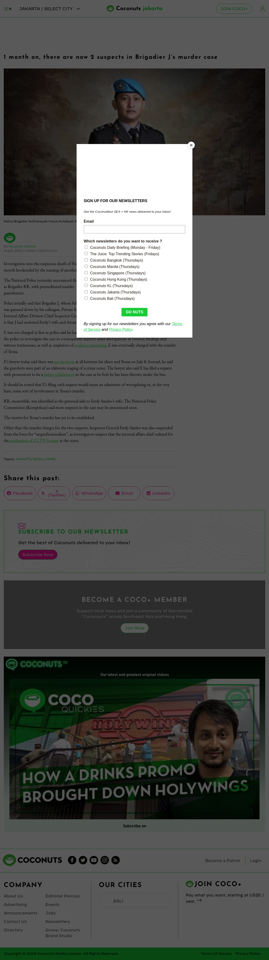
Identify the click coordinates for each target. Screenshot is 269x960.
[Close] (191, 145)
